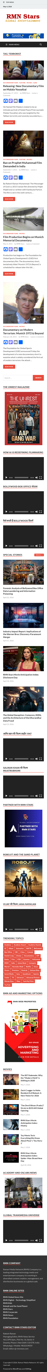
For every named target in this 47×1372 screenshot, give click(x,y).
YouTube (7, 985)
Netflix (28, 967)
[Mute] (36, 477)
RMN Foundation (10, 1318)
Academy (7, 945)
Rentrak (24, 970)
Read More (8, 121)
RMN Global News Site (13, 1297)
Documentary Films (10, 83)
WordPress (17, 1369)
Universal (20, 978)
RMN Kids (7, 1303)
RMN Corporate (10, 1312)
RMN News (8, 1315)
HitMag (28, 1369)
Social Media (9, 974)
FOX (19, 959)
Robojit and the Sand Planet (15, 1306)
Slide (35, 83)
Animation (20, 948)
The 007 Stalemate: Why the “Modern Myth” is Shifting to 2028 (32, 1078)
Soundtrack (27, 974)
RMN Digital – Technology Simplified (19, 1300)
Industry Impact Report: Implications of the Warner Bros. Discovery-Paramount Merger (22, 634)
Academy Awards (34, 945)
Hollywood (36, 959)
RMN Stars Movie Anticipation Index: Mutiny (29, 1123)
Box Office (8, 952)
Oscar (36, 967)
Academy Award (20, 945)
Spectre (36, 974)
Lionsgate (32, 963)
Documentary (29, 956)
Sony (18, 974)
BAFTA (28, 948)
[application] (23, 468)
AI (5, 948)
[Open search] (41, 44)
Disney (18, 956)
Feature (22, 83)
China (22, 952)
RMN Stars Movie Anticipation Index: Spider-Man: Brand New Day (31, 1157)
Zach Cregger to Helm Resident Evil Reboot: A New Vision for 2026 (31, 1093)
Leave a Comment (32, 244)
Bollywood (38, 948)
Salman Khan (34, 970)
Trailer (6, 978)
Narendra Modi (17, 967)
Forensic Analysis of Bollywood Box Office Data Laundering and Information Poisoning (23, 591)
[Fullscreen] (40, 477)
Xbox (18, 981)
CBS (16, 952)
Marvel (7, 967)
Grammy (26, 959)
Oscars (6, 970)
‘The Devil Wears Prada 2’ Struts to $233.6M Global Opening (32, 1108)
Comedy (30, 952)
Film (13, 959)
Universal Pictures (33, 978)
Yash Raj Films (28, 981)
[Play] (6, 477)
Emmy (6, 959)
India (13, 963)
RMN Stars (26, 93)
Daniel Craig (9, 956)
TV (13, 978)
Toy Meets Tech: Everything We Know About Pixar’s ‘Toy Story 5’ (31, 1139)
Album (11, 948)
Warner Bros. (9, 981)
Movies (29, 83)
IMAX (6, 963)
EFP (38, 956)
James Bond (22, 963)
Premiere (15, 970)
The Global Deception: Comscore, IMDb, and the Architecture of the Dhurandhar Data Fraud (22, 718)
